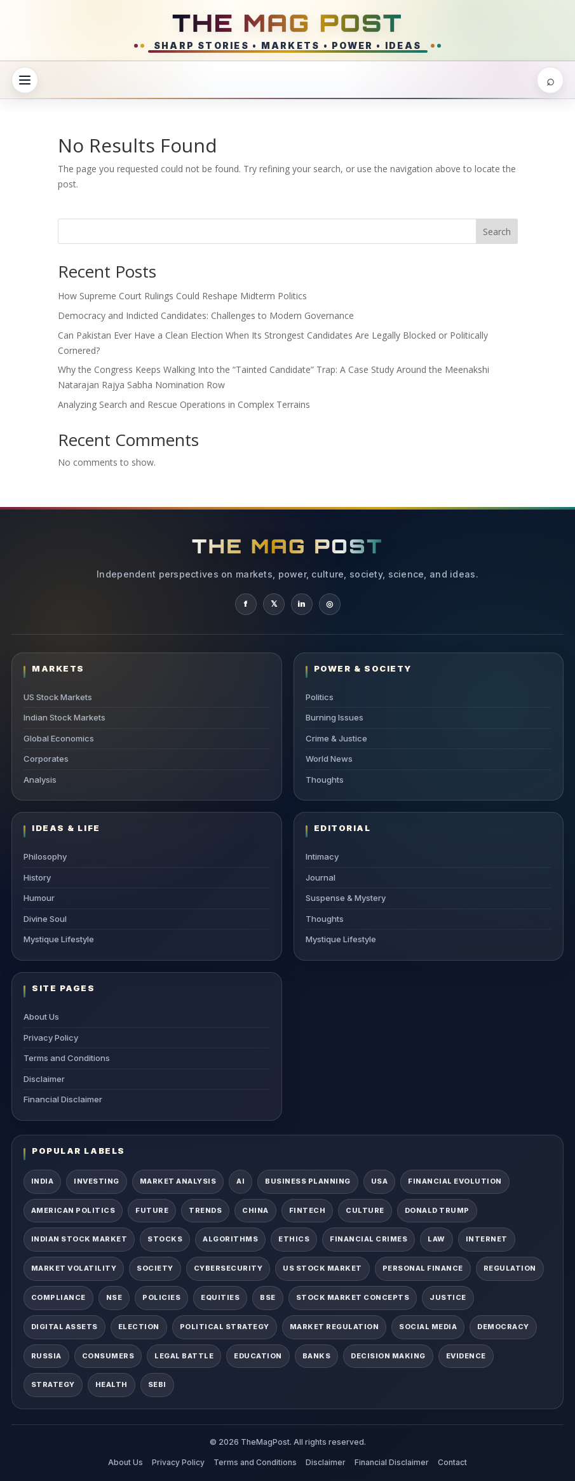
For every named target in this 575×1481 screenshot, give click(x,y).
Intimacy (322, 856)
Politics (320, 697)
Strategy (53, 1384)
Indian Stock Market (79, 1238)
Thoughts (325, 779)
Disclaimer (44, 1079)
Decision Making (388, 1355)
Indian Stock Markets (64, 717)
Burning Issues (334, 717)
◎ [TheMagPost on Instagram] (329, 603)
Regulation (510, 1268)
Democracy (503, 1326)
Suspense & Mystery (346, 898)
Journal (320, 877)
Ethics (293, 1238)
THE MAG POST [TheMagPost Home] (287, 22)
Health (111, 1384)
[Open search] (550, 80)
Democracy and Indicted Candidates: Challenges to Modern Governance (206, 315)
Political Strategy (224, 1326)
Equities (220, 1297)
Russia (46, 1355)
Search (497, 232)
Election (138, 1326)
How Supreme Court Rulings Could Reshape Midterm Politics (182, 296)
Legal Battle (183, 1355)
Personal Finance (422, 1268)
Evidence (466, 1355)
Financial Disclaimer (63, 1099)
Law (436, 1238)
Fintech (307, 1210)
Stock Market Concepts (352, 1297)
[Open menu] (24, 80)
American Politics (73, 1210)
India (42, 1181)
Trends (205, 1210)
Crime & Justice (336, 738)
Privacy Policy (51, 1037)
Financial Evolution (454, 1181)
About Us (41, 1016)
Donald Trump (437, 1210)
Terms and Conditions (67, 1058)
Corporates (46, 759)
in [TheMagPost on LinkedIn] (301, 603)
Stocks (164, 1238)
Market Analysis (178, 1181)
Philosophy (45, 856)
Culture (365, 1210)
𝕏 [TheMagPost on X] (274, 603)
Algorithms (230, 1238)
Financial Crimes (368, 1238)
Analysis (40, 779)
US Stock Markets (58, 697)
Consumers (108, 1355)
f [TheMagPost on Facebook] (245, 603)
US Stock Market (322, 1268)
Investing (96, 1181)
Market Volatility (73, 1268)
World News (329, 759)
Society (155, 1268)
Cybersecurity (228, 1268)
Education (257, 1355)
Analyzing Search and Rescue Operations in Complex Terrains (184, 404)
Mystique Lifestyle (59, 939)
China (255, 1210)
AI (240, 1181)
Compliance (58, 1297)
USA (379, 1181)
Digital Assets (64, 1326)
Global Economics (59, 738)
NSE (114, 1297)
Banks (316, 1355)
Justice (448, 1297)
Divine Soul (45, 919)
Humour (39, 898)
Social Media (428, 1326)
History (37, 877)
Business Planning (307, 1181)
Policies (161, 1297)
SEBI (157, 1384)
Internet (487, 1238)
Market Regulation (334, 1326)
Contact (452, 1462)
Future (151, 1210)
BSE (268, 1297)
